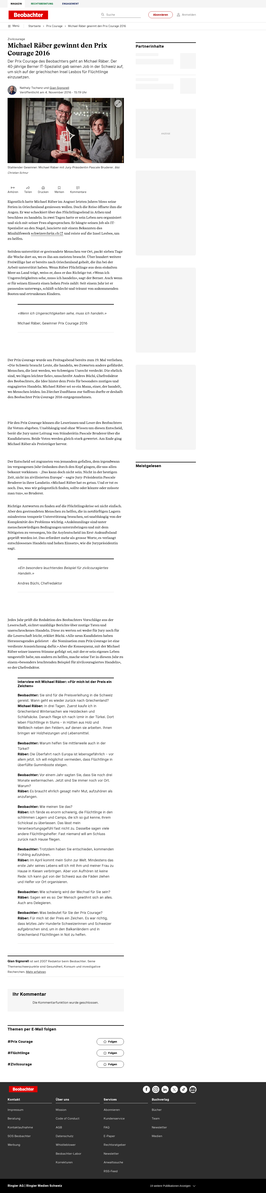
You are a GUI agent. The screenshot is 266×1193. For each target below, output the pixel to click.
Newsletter (111, 1153)
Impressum (15, 1110)
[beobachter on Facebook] (146, 1089)
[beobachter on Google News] (192, 1089)
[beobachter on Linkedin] (165, 1089)
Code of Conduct (67, 1118)
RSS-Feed (111, 1171)
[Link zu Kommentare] (78, 190)
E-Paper (109, 1136)
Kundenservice (114, 1118)
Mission (61, 1110)
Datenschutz (64, 1136)
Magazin (16, 3)
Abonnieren (160, 14)
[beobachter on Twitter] (174, 1089)
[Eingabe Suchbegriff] (121, 15)
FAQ (107, 1127)
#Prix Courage (20, 1042)
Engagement (70, 3)
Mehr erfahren (36, 972)
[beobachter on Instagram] (155, 1089)
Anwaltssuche (113, 1162)
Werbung (14, 1145)
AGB (59, 1127)
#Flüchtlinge (19, 1053)
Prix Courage (54, 26)
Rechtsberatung (42, 3)
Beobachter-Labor (68, 1153)
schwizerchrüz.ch (45, 233)
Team (156, 1118)
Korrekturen (64, 1162)
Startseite (34, 26)
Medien (157, 1136)
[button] (66, 136)
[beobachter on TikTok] (183, 1089)
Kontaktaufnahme (20, 1127)
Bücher (157, 1110)
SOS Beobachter (19, 1136)
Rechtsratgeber (115, 1145)
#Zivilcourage (20, 1064)
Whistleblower (66, 1145)
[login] (184, 15)
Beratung (14, 1118)
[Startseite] (23, 1089)
